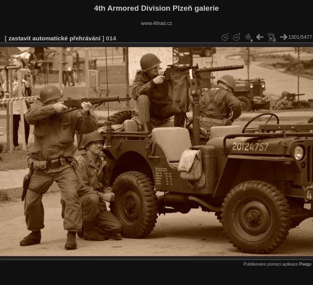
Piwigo (305, 264)
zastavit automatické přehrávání (54, 38)
